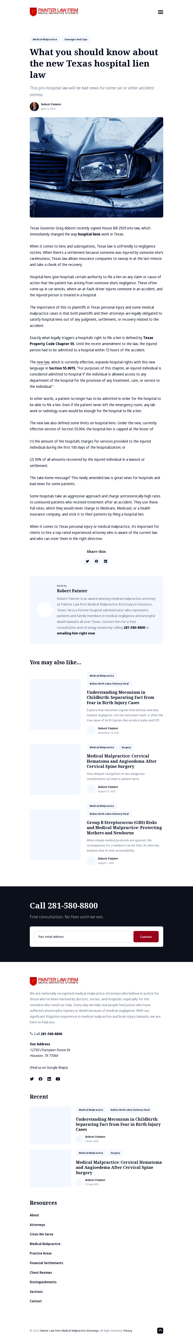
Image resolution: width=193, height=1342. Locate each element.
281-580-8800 (134, 627)
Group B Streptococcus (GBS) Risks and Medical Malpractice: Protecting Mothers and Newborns (124, 828)
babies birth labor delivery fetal (109, 683)
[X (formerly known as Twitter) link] (32, 1079)
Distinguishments (43, 1282)
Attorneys (37, 1225)
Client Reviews (41, 1272)
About (34, 1215)
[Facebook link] (40, 1079)
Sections (36, 1291)
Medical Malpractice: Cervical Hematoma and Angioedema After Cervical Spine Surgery (122, 761)
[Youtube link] (58, 1079)
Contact (146, 937)
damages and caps (76, 39)
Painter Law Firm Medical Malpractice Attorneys (69, 1330)
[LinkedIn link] (49, 1079)
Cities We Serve (41, 1234)
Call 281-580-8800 (64, 905)
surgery (126, 747)
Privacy (127, 1330)
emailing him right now (76, 633)
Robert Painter (51, 104)
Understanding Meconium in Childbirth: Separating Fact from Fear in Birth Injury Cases (120, 697)
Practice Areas (41, 1253)
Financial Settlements (46, 1263)
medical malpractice (45, 39)
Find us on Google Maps (49, 1067)
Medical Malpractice (45, 1244)
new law (43, 362)
